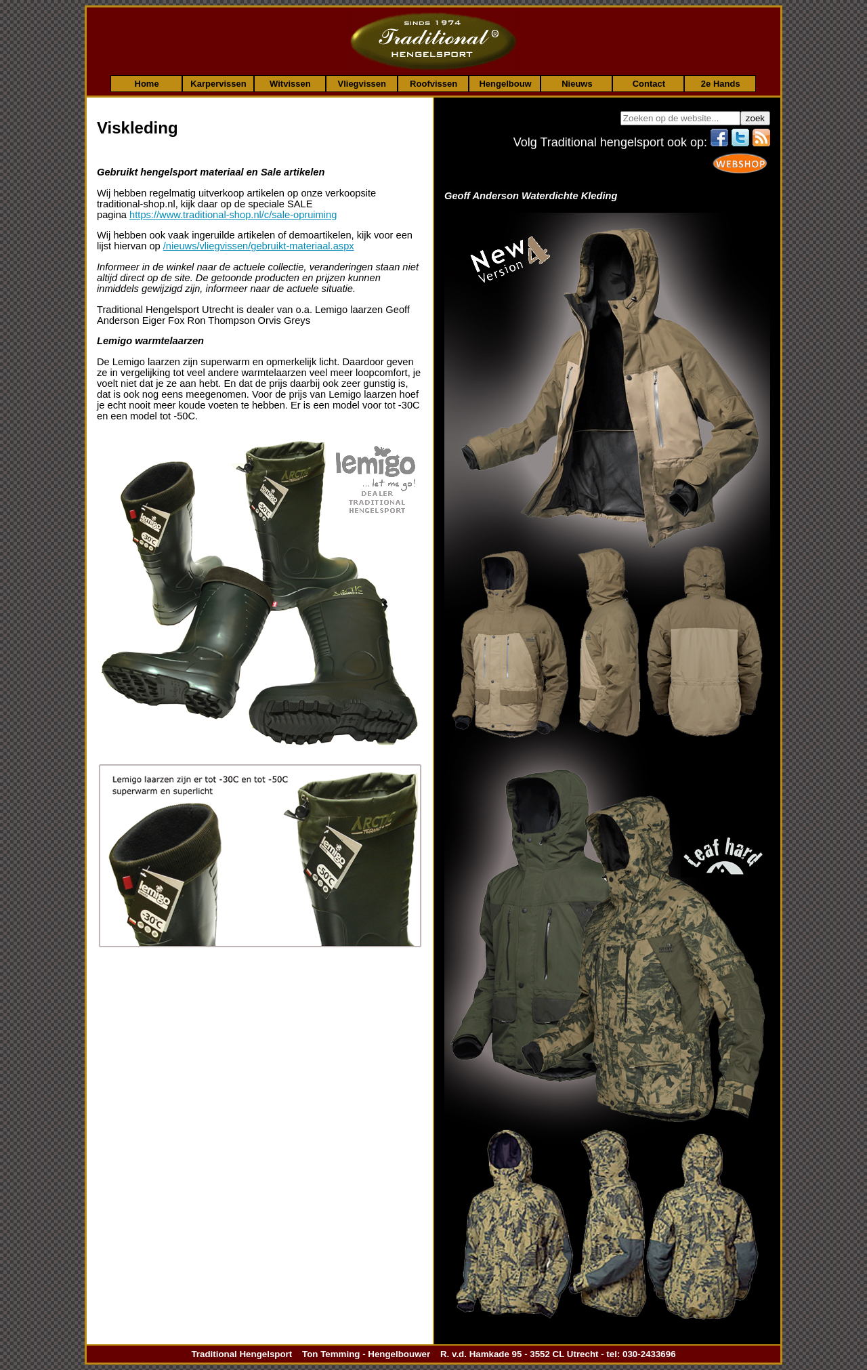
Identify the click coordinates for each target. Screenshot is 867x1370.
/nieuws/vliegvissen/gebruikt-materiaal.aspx (258, 246)
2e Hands (720, 83)
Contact (649, 83)
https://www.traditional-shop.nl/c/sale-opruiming (233, 214)
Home (147, 83)
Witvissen (290, 83)
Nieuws (577, 83)
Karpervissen (218, 83)
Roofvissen (433, 83)
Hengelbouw (505, 83)
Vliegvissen (361, 83)
